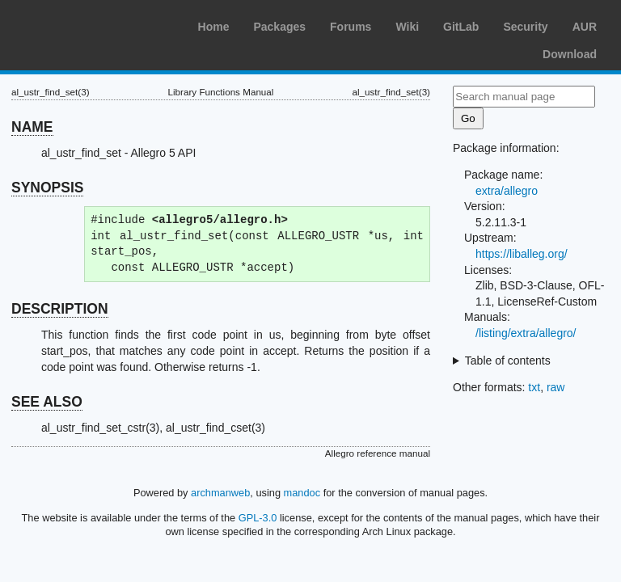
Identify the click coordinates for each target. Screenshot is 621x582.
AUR (584, 26)
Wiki (407, 26)
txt (534, 387)
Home (214, 26)
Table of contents (508, 360)
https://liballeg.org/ (521, 253)
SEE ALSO (46, 402)
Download (570, 54)
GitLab (461, 26)
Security (525, 26)
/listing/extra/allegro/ (526, 333)
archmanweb (220, 493)
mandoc (302, 493)
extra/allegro (506, 190)
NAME (32, 127)
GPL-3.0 (258, 518)
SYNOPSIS (47, 187)
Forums (350, 26)
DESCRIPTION (59, 309)
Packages (279, 26)
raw (556, 387)
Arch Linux (89, 24)
